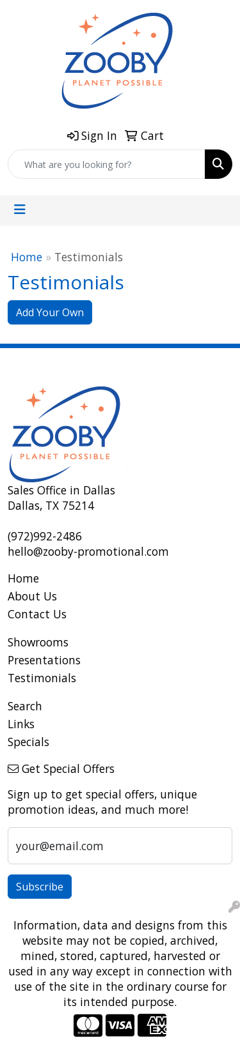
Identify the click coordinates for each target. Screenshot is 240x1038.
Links (21, 723)
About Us (32, 596)
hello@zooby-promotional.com (88, 551)
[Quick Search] (106, 164)
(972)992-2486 (45, 536)
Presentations (44, 660)
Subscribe (39, 887)
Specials (28, 741)
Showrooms (38, 642)
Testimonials (42, 677)
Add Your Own (50, 312)
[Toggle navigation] (19, 209)
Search (25, 706)
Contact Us (37, 614)
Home (26, 256)
